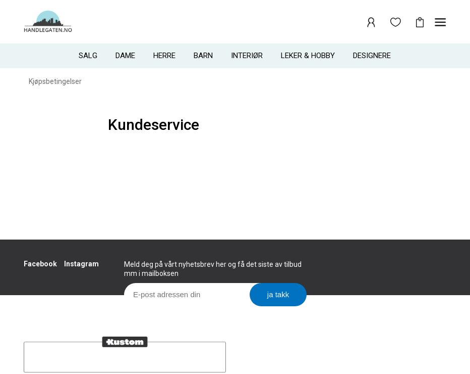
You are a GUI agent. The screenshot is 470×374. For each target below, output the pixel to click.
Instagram (81, 264)
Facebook (40, 264)
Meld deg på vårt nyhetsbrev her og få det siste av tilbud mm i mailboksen (213, 268)
